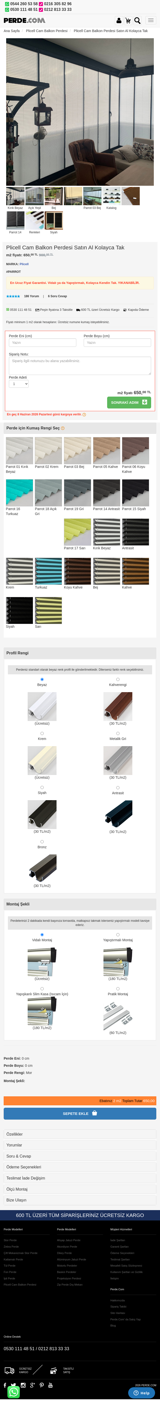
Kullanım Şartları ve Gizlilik (126, 1272)
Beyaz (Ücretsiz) (42, 701)
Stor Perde (10, 1240)
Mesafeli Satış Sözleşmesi (126, 1265)
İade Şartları (117, 1240)
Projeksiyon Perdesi (69, 1278)
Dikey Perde (64, 1253)
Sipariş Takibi (118, 1306)
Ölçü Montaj (16, 1189)
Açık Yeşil (34, 208)
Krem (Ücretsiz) (42, 755)
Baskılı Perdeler (66, 1272)
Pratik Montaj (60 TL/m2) (117, 1011)
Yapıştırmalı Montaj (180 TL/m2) (118, 957)
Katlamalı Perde (13, 1259)
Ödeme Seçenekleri (23, 1167)
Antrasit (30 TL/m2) (117, 810)
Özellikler (14, 1134)
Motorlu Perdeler (67, 1265)
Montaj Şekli (17, 904)
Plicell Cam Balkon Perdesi (46, 31)
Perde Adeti (18, 377)
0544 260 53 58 (24, 4)
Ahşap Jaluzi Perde (68, 1240)
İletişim (114, 1278)
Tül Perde (10, 1265)
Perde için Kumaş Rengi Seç (35, 428)
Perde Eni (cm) (20, 336)
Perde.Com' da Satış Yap (125, 1319)
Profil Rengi (17, 653)
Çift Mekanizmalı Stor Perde (21, 1253)
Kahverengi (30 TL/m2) (117, 701)
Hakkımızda (117, 1300)
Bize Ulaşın (16, 1200)
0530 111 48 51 (24, 9)
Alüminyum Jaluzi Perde (71, 1259)
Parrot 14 (15, 232)
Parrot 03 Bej (92, 208)
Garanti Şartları (119, 1246)
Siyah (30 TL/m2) (42, 809)
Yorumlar (14, 1145)
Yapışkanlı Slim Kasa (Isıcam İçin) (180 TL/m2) (42, 1008)
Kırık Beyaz (15, 208)
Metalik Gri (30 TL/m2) (117, 755)
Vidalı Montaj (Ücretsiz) (42, 957)
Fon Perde (10, 1272)
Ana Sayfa (12, 31)
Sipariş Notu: (19, 354)
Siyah (54, 232)
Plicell (24, 264)
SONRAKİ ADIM (129, 402)
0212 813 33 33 (58, 9)
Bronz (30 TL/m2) (42, 864)
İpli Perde (9, 1278)
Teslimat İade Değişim (25, 1178)
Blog (113, 1325)
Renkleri (34, 232)
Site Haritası (117, 1312)
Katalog (111, 208)
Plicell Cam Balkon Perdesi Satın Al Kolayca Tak (111, 31)
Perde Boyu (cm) (97, 336)
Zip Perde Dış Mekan (69, 1284)
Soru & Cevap (18, 1156)
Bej (54, 208)
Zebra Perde (11, 1246)
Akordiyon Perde (67, 1246)
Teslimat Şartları (120, 1259)
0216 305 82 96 (58, 4)
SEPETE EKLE (80, 1113)
